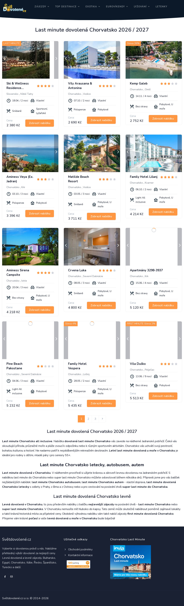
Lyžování (140, 6)
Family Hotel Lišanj (143, 177)
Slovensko (12, 94)
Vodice (87, 94)
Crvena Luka (77, 270)
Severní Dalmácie (93, 276)
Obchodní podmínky (78, 549)
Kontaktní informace (78, 555)
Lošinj (86, 374)
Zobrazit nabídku (39, 123)
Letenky (161, 6)
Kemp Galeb (139, 83)
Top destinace (66, 6)
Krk (23, 187)
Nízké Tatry (26, 94)
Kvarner (149, 182)
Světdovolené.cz (16, 539)
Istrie (24, 280)
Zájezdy (40, 6)
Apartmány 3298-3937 (146, 270)
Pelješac (149, 369)
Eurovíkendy (115, 6)
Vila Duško (138, 364)
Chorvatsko (74, 94)
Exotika (91, 6)
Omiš (148, 89)
